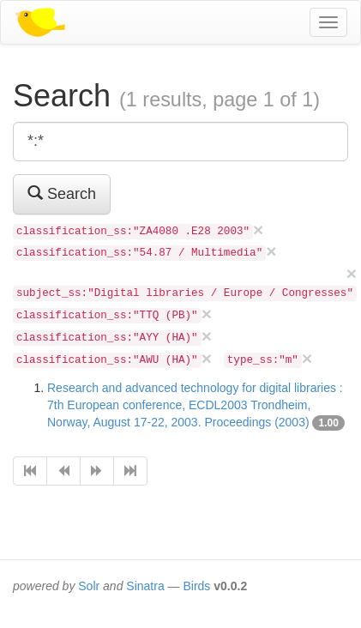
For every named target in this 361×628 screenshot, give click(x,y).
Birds (196, 586)
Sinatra (145, 586)
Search (61, 193)
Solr (88, 586)
